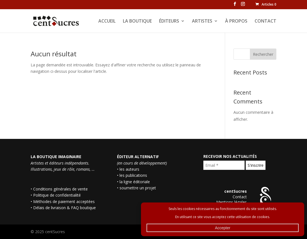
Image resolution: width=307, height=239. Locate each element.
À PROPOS (236, 21)
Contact (240, 196)
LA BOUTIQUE (137, 21)
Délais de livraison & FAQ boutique (64, 207)
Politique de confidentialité (57, 195)
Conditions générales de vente (60, 189)
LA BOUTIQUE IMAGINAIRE (56, 156)
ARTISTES (202, 21)
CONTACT (265, 21)
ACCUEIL (107, 21)
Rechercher (263, 54)
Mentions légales (231, 202)
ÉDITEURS (169, 21)
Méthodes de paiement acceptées (64, 201)
